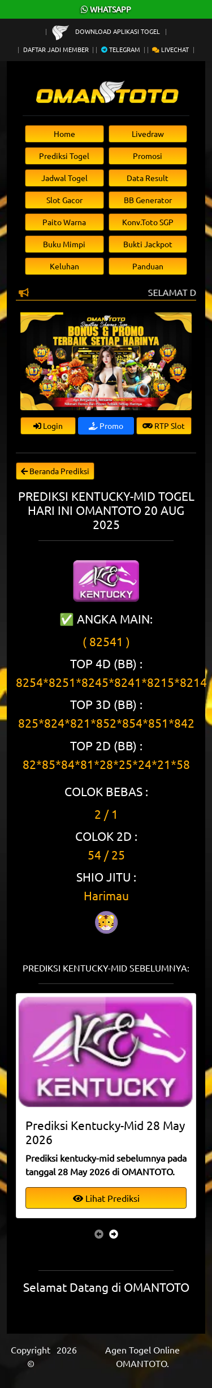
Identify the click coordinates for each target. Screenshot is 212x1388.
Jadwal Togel (64, 178)
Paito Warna (64, 222)
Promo (106, 425)
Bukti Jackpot (147, 244)
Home (64, 133)
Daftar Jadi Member (56, 49)
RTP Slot (163, 425)
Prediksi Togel (64, 156)
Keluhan (64, 266)
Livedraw (148, 133)
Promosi (147, 156)
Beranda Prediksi (55, 471)
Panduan (147, 266)
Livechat (170, 49)
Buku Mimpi (64, 244)
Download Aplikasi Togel (107, 31)
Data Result (147, 178)
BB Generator (148, 200)
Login (48, 425)
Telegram (120, 49)
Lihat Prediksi (106, 1198)
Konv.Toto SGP (148, 222)
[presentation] (98, 1233)
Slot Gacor (64, 200)
